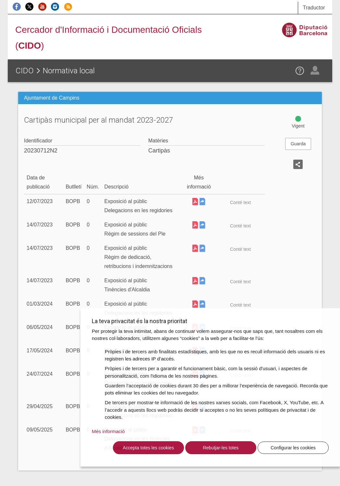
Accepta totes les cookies (148, 447)
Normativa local (69, 70)
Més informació (108, 431)
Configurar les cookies (293, 447)
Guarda (298, 143)
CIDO (25, 70)
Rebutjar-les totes (220, 447)
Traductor (314, 7)
